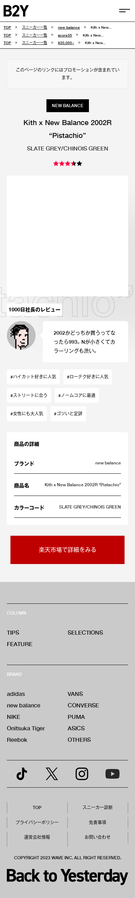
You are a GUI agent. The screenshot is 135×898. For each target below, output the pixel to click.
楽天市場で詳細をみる (67, 549)
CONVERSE (83, 705)
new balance (23, 705)
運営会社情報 (37, 837)
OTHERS (79, 739)
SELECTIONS (85, 632)
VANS (75, 693)
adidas (16, 693)
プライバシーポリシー (37, 822)
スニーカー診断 (97, 807)
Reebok (17, 739)
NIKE (13, 716)
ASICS (76, 728)
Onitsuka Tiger (26, 728)
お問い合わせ (98, 837)
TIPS (13, 632)
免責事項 (97, 822)
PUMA (76, 716)
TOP (37, 807)
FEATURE (19, 643)
